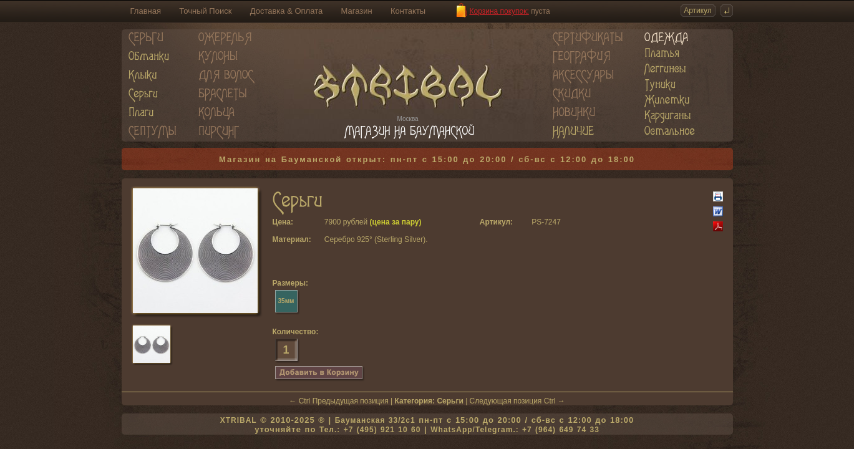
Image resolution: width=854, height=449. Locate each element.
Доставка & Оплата (286, 11)
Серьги (450, 401)
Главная (145, 11)
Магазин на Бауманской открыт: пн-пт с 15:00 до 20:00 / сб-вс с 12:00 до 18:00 (427, 159)
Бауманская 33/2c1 (375, 420)
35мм (286, 300)
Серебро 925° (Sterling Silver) (374, 239)
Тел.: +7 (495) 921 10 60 (369, 429)
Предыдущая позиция (351, 401)
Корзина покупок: (499, 11)
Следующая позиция (506, 401)
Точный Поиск (205, 11)
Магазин (356, 11)
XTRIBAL (238, 420)
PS (536, 222)
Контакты (408, 11)
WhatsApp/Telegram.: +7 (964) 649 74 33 (514, 429)
